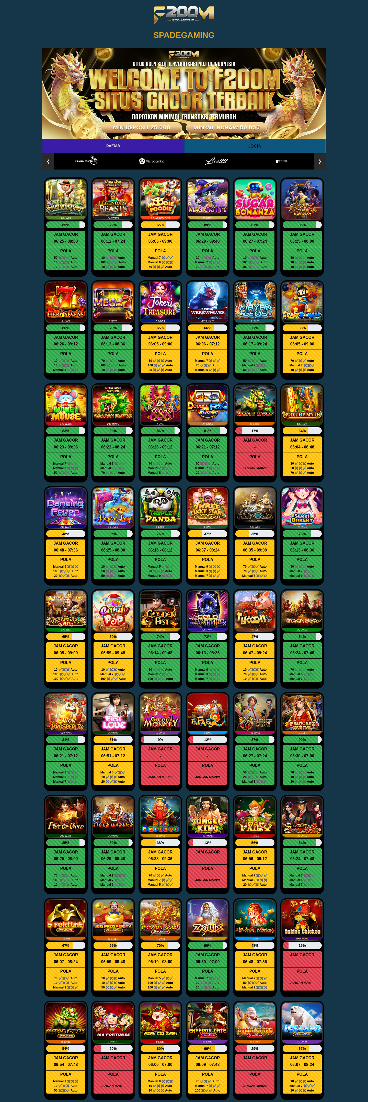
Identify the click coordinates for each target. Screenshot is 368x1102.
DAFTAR (113, 145)
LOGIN (254, 146)
